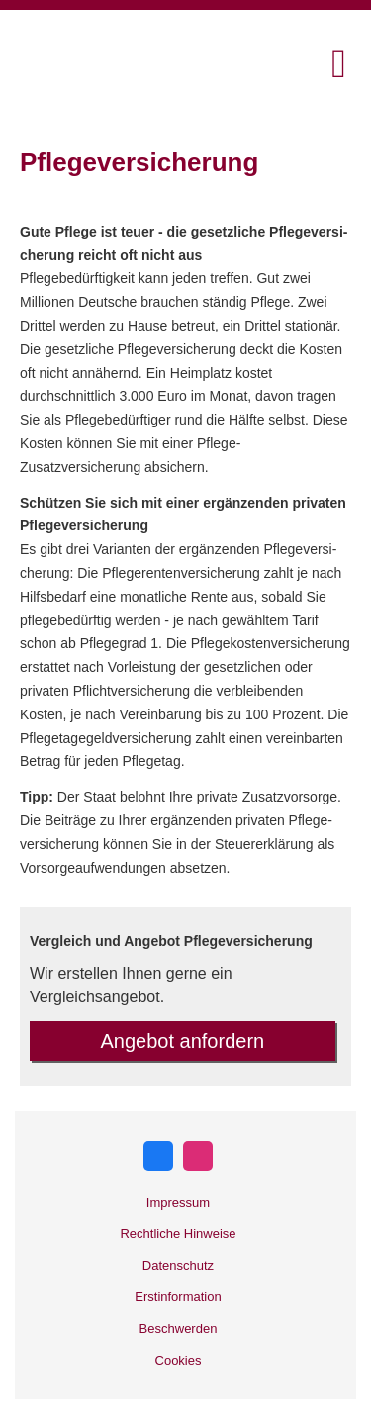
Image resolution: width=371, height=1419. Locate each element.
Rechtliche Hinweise (177, 1233)
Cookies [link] (178, 1360)
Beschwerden (178, 1328)
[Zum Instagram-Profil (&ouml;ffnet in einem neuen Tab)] (198, 1156)
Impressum (178, 1202)
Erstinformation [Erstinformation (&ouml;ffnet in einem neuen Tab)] (178, 1296)
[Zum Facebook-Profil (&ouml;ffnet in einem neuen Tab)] (158, 1156)
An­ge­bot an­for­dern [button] (183, 1041)
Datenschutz (178, 1265)
